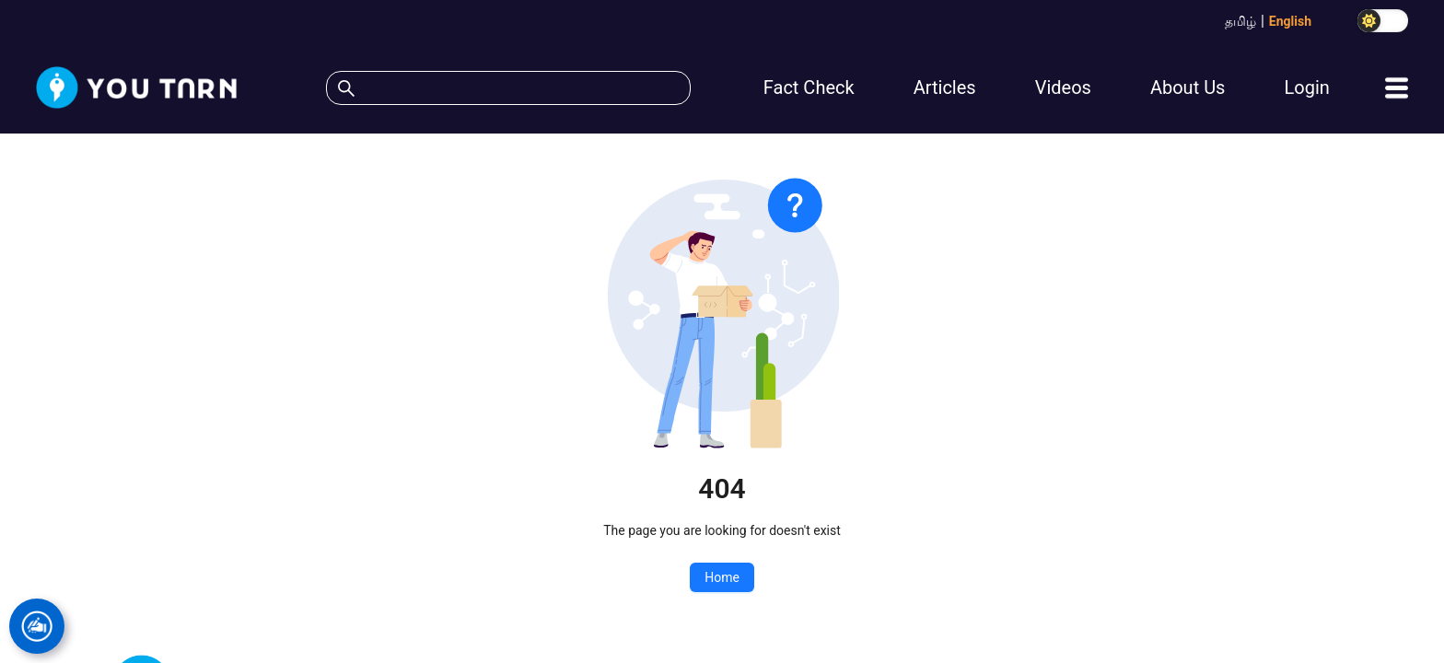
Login (1306, 87)
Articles (945, 87)
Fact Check (809, 87)
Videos (1063, 87)
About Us (1188, 87)
